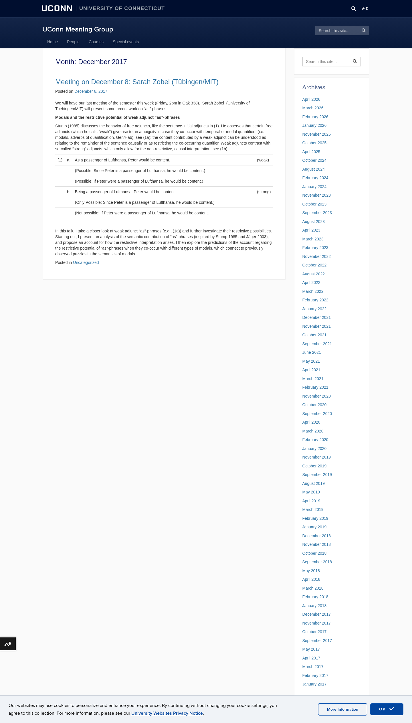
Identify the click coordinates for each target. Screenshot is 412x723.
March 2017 (313, 666)
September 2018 (317, 562)
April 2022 (311, 282)
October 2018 (314, 553)
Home (52, 41)
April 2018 (311, 579)
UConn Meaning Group (77, 29)
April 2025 (311, 151)
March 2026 (313, 108)
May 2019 (311, 492)
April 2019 (311, 501)
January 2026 (314, 125)
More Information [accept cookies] (342, 709)
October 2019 (314, 466)
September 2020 (317, 413)
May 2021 (311, 361)
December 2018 (316, 536)
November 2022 (316, 256)
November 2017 (316, 623)
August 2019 (313, 483)
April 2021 (311, 370)
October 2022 (314, 265)
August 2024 (313, 169)
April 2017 (311, 658)
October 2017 (314, 631)
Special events (126, 41)
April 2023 (311, 230)
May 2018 (311, 570)
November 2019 (316, 457)
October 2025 (314, 143)
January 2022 (314, 309)
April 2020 (311, 422)
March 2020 (313, 431)
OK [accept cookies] (387, 709)
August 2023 (313, 221)
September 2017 (317, 640)
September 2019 (317, 474)
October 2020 (314, 404)
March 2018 (313, 588)
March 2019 (313, 509)
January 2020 (314, 448)
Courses (96, 41)
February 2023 (315, 247)
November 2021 (316, 326)
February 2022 (315, 300)
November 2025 (316, 134)
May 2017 (311, 649)
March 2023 (313, 239)
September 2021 (317, 343)
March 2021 (313, 378)
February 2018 (315, 596)
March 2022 (313, 291)
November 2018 (316, 544)
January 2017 (314, 684)
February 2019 (315, 518)
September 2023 (317, 212)
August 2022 (313, 274)
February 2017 (315, 675)
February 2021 (315, 387)
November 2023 (316, 195)
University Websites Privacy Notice (167, 713)
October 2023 (314, 204)
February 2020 (315, 439)
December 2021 (316, 317)
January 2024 (314, 186)
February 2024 (315, 177)
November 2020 (316, 396)
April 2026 (311, 99)
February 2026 (315, 116)
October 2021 (314, 335)
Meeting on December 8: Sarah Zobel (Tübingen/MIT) (137, 82)
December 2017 (316, 614)
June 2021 (311, 352)
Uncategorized (86, 262)
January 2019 (314, 527)
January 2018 (314, 605)
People (73, 41)
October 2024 (314, 160)
